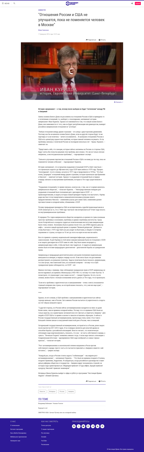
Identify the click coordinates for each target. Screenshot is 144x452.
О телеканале (15, 425)
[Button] (91, 40)
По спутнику (45, 433)
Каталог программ (16, 429)
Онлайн (43, 437)
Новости (42, 10)
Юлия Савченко (43, 30)
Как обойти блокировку (18, 433)
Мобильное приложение (18, 437)
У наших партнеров (47, 429)
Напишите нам (15, 441)
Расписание (45, 444)
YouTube (44, 441)
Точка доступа (46, 425)
